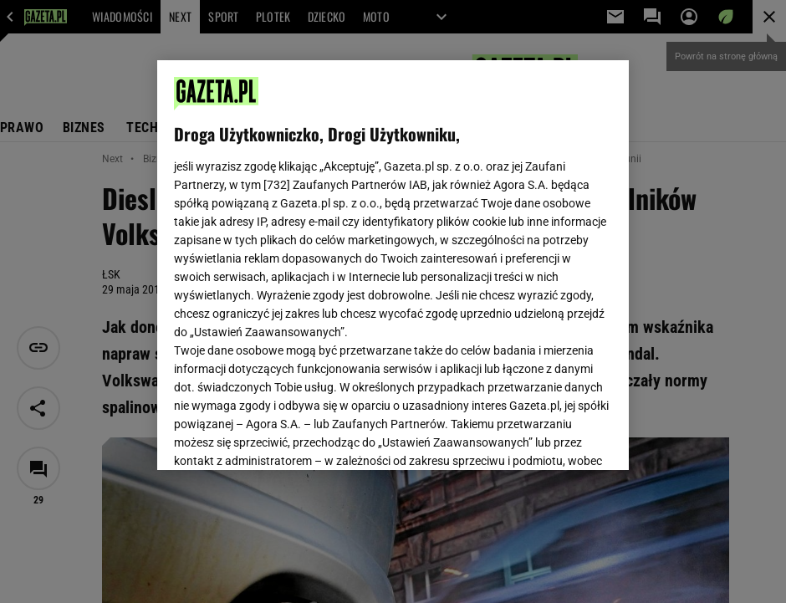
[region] (393, 265)
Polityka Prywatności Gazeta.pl (390, 248)
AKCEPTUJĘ (555, 437)
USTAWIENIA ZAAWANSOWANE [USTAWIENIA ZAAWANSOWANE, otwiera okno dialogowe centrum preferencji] (283, 436)
